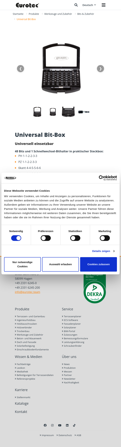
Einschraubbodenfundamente (32, 349)
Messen (67, 371)
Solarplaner (69, 327)
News (66, 364)
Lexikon (20, 367)
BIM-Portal (68, 331)
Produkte (34, 14)
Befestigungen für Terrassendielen (34, 375)
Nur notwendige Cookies (22, 264)
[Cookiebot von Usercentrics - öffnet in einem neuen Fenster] (101, 178)
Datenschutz (64, 435)
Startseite (18, 14)
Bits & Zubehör (85, 14)
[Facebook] (45, 425)
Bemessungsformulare (75, 338)
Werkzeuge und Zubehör (58, 14)
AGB (78, 435)
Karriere (21, 389)
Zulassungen (69, 334)
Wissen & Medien (28, 356)
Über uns (69, 356)
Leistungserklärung (73, 342)
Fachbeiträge (23, 364)
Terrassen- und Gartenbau (30, 316)
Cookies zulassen (98, 264)
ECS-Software (70, 320)
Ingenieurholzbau (25, 320)
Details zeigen (101, 251)
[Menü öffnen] (103, 5)
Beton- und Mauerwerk (28, 338)
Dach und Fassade (25, 342)
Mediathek (21, 371)
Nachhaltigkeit (70, 382)
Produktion (69, 367)
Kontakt (21, 411)
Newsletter (68, 378)
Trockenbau (22, 331)
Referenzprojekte (25, 378)
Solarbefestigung (25, 345)
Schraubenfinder (72, 345)
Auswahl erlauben (60, 264)
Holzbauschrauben (26, 323)
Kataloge (22, 403)
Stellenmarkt (22, 397)
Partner (67, 375)
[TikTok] (74, 425)
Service (67, 309)
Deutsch (89, 5)
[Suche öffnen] (76, 4)
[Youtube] (59, 425)
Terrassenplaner (71, 316)
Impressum (47, 435)
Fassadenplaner (71, 323)
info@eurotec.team (27, 292)
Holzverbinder (23, 327)
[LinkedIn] (67, 425)
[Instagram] (52, 425)
